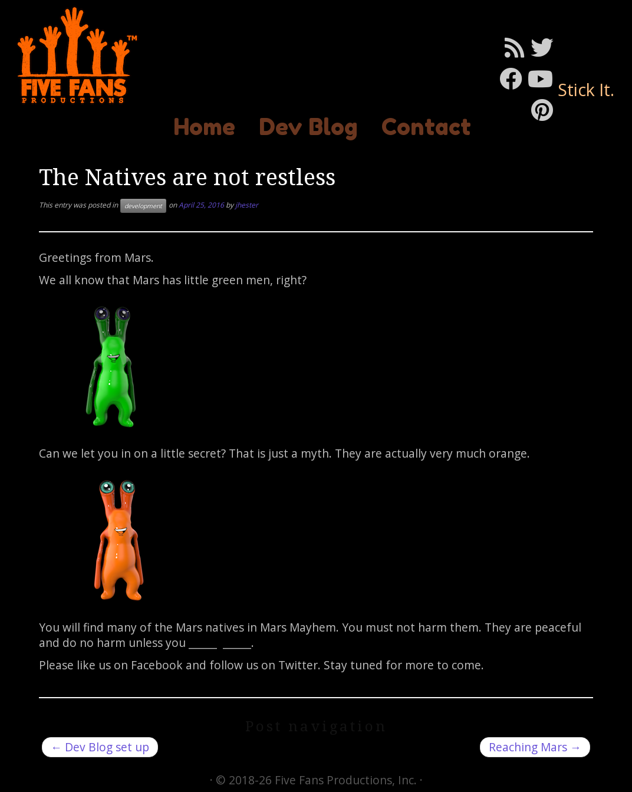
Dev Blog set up (100, 747)
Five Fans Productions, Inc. (346, 780)
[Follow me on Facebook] (513, 78)
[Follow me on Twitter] (545, 47)
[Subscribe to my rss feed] (518, 47)
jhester (246, 205)
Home (204, 126)
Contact (426, 126)
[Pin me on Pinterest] (545, 109)
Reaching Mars (535, 747)
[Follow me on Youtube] (543, 78)
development (143, 206)
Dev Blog (308, 126)
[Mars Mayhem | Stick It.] (74, 55)
